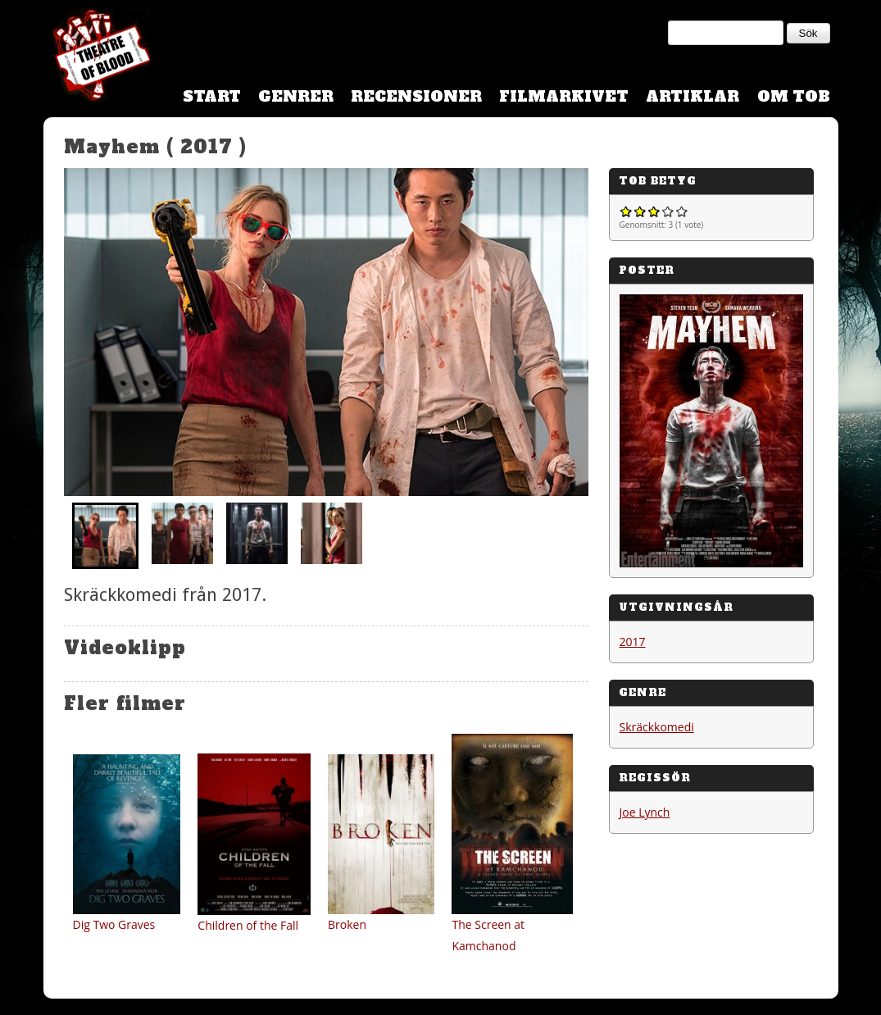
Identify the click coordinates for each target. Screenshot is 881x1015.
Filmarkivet (564, 96)
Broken (347, 924)
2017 (633, 641)
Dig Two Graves (114, 924)
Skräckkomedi (657, 727)
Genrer (296, 96)
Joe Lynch (645, 812)
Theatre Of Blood (96, 57)
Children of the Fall (248, 925)
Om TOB (793, 96)
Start (212, 96)
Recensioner (416, 96)
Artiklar (692, 96)
